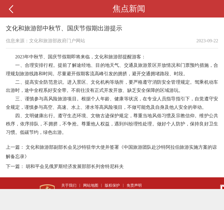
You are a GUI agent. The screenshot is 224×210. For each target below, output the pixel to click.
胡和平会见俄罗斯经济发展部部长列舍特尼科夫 (75, 166)
